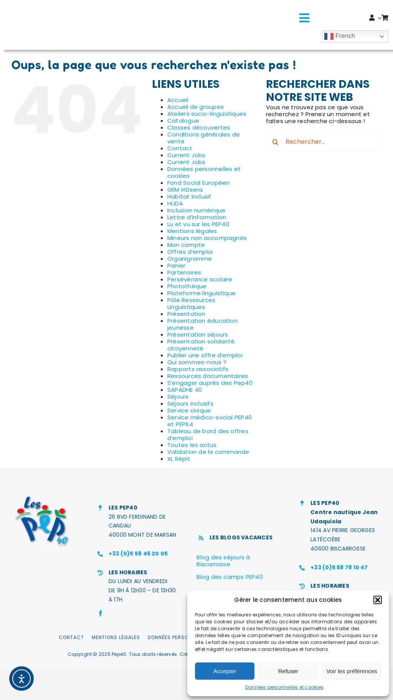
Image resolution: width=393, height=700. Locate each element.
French (339, 36)
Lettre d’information (196, 217)
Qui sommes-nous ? (196, 362)
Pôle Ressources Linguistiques (191, 303)
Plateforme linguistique (201, 293)
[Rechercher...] (323, 141)
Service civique (189, 410)
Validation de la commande (208, 452)
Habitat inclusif (189, 196)
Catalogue (183, 121)
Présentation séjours (197, 334)
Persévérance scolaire (200, 279)
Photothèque (186, 286)
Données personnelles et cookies (284, 687)
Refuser (288, 671)
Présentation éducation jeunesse (202, 324)
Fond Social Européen (198, 183)
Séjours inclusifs (190, 403)
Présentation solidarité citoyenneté (200, 344)
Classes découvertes (198, 127)
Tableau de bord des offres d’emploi (207, 434)
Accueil (177, 100)
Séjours (178, 397)
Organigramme (189, 259)
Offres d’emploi (190, 252)
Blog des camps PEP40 (229, 577)
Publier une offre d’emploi (205, 355)
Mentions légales (192, 231)
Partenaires (184, 272)
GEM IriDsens (185, 190)
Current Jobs (186, 155)
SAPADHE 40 (184, 390)
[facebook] (100, 613)
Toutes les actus (192, 445)
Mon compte (186, 245)
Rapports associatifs (198, 369)
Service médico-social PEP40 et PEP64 (209, 420)
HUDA (175, 203)
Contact (180, 148)
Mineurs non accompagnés (207, 238)
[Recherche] (275, 141)
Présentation (186, 314)
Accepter (224, 671)
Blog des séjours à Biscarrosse (223, 560)
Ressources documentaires (207, 376)
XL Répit (178, 459)
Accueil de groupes (195, 107)
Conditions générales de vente (203, 137)
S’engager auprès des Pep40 (210, 383)
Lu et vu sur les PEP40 (198, 224)
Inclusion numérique (196, 210)
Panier (176, 265)
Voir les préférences (351, 671)
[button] (377, 600)
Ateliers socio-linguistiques (206, 114)
